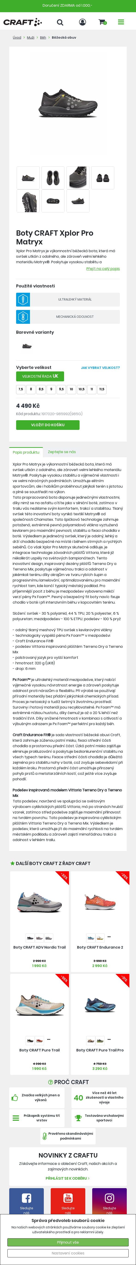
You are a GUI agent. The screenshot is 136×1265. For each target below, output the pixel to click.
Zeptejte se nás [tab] (62, 451)
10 (71, 389)
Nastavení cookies (68, 1253)
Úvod (17, 37)
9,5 (61, 389)
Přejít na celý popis (103, 268)
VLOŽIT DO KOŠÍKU (48, 425)
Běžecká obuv (64, 37)
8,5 (41, 389)
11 (92, 389)
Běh (43, 37)
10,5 (82, 389)
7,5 (20, 389)
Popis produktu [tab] (26, 452)
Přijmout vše (68, 1242)
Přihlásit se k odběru (68, 1178)
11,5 (101, 389)
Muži (30, 37)
